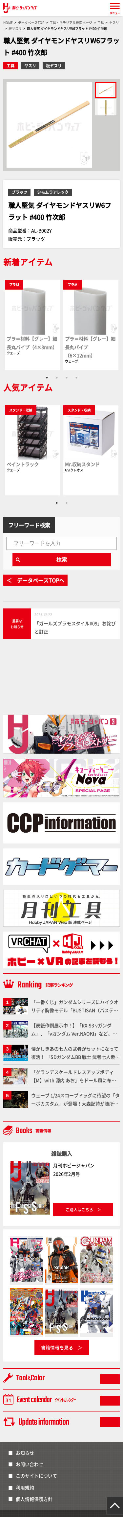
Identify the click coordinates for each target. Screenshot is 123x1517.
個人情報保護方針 (34, 1499)
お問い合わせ (29, 1464)
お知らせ (25, 1452)
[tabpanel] (32, 324)
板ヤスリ (54, 65)
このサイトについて (36, 1475)
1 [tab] (47, 377)
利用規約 (25, 1487)
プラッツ (19, 192)
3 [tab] (66, 377)
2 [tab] (56, 377)
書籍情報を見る (57, 1347)
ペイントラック (23, 464)
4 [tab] (76, 377)
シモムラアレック (53, 192)
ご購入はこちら (79, 1209)
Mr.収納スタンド (82, 464)
